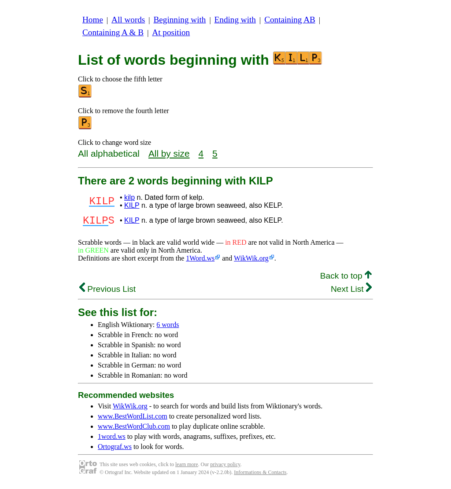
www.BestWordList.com (132, 419)
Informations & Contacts (260, 475)
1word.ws (112, 439)
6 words (167, 327)
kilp (129, 197)
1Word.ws (200, 261)
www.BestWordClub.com (134, 429)
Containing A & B (113, 32)
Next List (351, 291)
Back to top (346, 278)
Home (92, 19)
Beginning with (180, 19)
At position (171, 32)
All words (128, 19)
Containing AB (289, 19)
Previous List (107, 291)
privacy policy (225, 467)
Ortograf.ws (115, 449)
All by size (169, 153)
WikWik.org (251, 261)
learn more (186, 467)
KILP (131, 205)
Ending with (235, 19)
